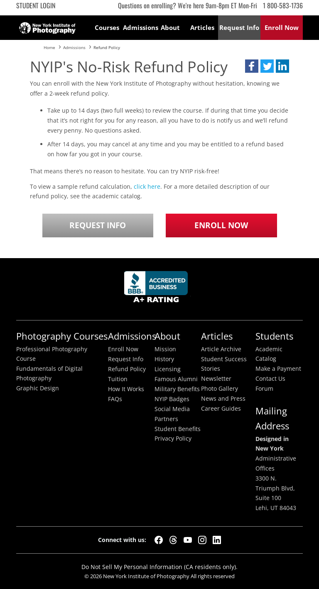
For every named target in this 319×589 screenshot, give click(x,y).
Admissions (139, 27)
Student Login (35, 5)
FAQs (115, 399)
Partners (166, 419)
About (170, 27)
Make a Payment (278, 368)
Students (274, 336)
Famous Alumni (176, 379)
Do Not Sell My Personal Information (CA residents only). (159, 567)
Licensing (168, 369)
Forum (264, 388)
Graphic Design (37, 388)
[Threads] (173, 540)
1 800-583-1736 (283, 5)
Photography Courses (62, 336)
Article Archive (221, 349)
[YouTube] (188, 540)
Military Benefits (177, 389)
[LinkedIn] (217, 540)
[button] (251, 66)
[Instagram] (202, 540)
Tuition (118, 379)
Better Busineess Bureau (157, 289)
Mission (165, 349)
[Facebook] (159, 540)
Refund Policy (127, 369)
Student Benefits (178, 429)
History (164, 359)
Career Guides (221, 408)
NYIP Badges (172, 399)
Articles (202, 27)
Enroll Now (221, 225)
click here (147, 186)
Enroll (282, 27)
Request (239, 27)
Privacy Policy (173, 438)
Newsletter (216, 378)
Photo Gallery (219, 388)
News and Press (223, 398)
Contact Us (270, 378)
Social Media (172, 409)
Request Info (97, 225)
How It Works (126, 389)
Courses (107, 27)
